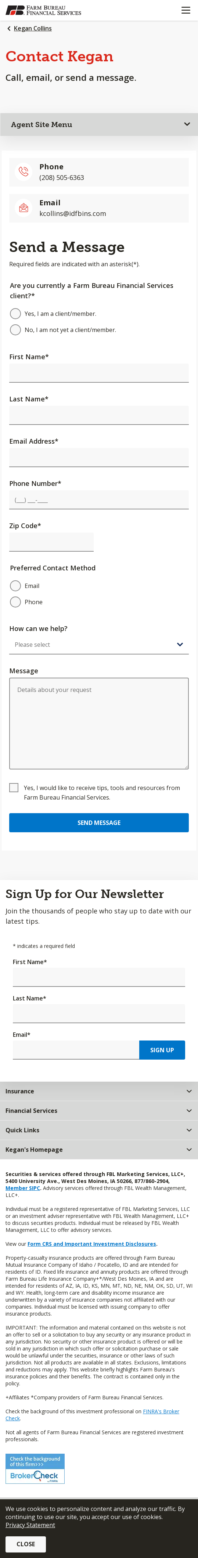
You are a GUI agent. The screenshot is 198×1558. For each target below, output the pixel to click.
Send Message (99, 823)
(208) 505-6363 (61, 177)
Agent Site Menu (41, 124)
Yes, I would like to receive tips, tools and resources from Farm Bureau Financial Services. (102, 792)
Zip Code (25, 525)
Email (21, 1035)
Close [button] (26, 1544)
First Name (29, 356)
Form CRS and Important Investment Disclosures (92, 1243)
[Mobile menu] (185, 10)
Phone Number (35, 483)
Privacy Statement (30, 1525)
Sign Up (162, 1050)
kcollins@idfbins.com (72, 213)
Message (23, 670)
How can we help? (38, 628)
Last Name (28, 398)
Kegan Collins (33, 28)
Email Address (33, 441)
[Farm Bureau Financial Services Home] (43, 10)
